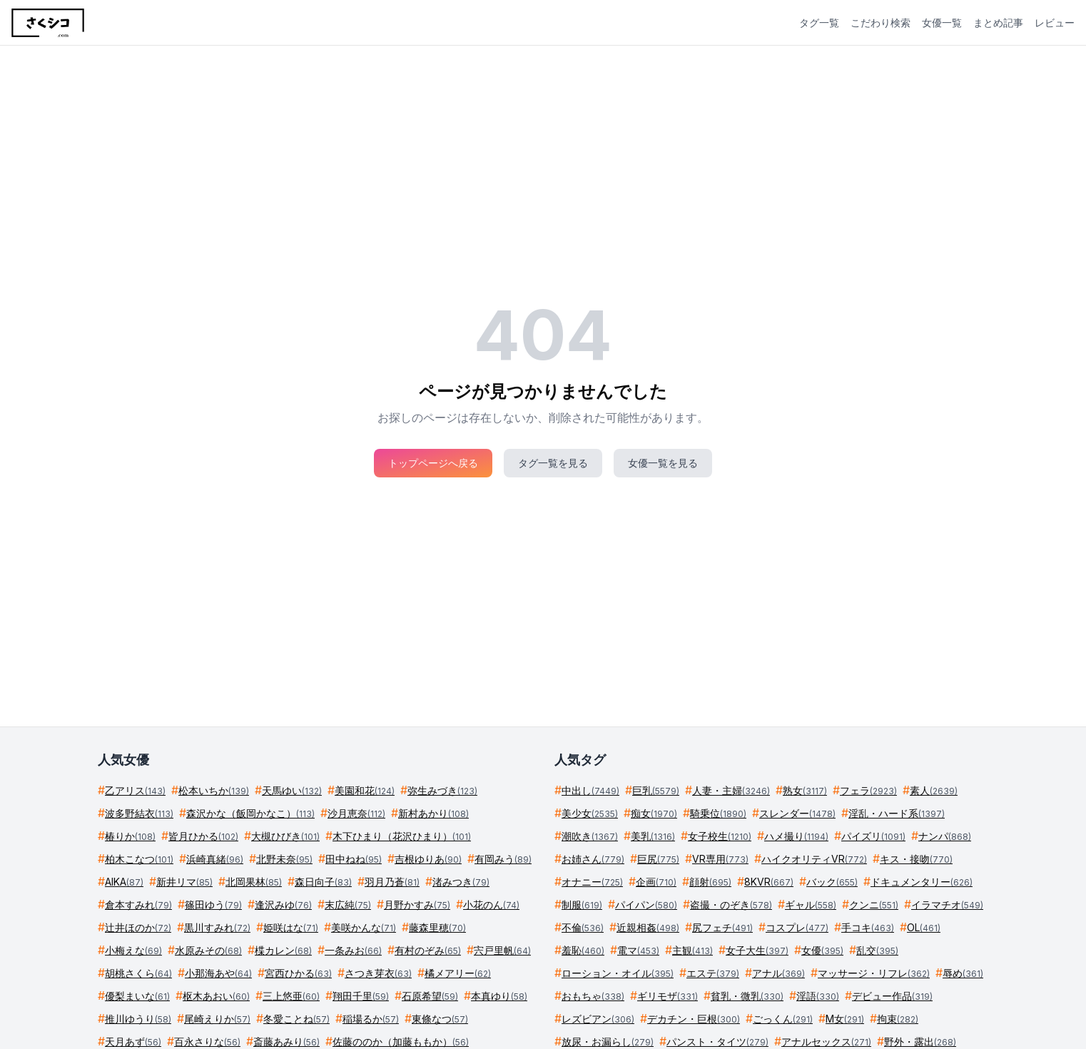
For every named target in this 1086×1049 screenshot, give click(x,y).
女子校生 (719, 836)
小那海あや (218, 973)
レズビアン (598, 1019)
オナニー (592, 882)
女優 (822, 950)
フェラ (868, 790)
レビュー (1055, 22)
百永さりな (207, 1041)
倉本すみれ (138, 904)
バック (832, 882)
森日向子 (323, 882)
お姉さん (593, 859)
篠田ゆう (213, 904)
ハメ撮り (796, 836)
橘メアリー (458, 973)
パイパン (646, 904)
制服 (582, 904)
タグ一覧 (819, 22)
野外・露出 (920, 1041)
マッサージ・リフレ (874, 973)
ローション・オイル (618, 973)
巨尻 (658, 859)
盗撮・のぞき (731, 904)
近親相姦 (647, 927)
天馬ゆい (292, 790)
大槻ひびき (285, 836)
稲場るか (370, 1019)
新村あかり (433, 813)
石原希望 (430, 996)
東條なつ (440, 1019)
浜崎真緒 (214, 859)
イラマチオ (947, 904)
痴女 (654, 813)
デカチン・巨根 (693, 1019)
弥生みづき (442, 790)
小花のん (491, 904)
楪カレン (283, 950)
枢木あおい (216, 996)
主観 (692, 950)
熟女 (805, 790)
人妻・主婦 (731, 790)
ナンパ (944, 836)
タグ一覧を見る (553, 463)
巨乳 (655, 790)
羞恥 (583, 950)
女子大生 (757, 950)
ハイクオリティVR (814, 859)
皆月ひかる (203, 836)
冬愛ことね (296, 1019)
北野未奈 (284, 859)
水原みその (208, 950)
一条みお (353, 950)
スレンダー (797, 813)
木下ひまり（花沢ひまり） (402, 836)
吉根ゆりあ (428, 859)
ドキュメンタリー (922, 882)
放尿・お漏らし (608, 1041)
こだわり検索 (880, 22)
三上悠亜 (291, 996)
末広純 (348, 904)
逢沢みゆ (283, 904)
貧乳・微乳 (747, 996)
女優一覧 (942, 22)
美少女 (590, 813)
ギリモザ (667, 996)
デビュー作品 (892, 996)
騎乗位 (718, 813)
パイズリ (873, 836)
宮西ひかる (298, 973)
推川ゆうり (138, 1019)
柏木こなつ (139, 859)
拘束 (897, 1019)
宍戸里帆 (502, 950)
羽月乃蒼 (392, 882)
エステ (712, 973)
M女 (845, 1019)
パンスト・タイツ (717, 1041)
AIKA (124, 882)
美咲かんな (363, 927)
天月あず (133, 1041)
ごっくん (783, 1019)
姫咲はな (290, 927)
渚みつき (460, 882)
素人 (934, 790)
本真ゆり (499, 996)
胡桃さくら (138, 973)
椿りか (130, 836)
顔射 (710, 882)
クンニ (873, 904)
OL (923, 927)
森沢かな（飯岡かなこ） (250, 813)
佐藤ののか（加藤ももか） (401, 1041)
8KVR (768, 882)
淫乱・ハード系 (896, 813)
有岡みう (503, 859)
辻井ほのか (138, 927)
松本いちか (213, 790)
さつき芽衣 (378, 973)
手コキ (867, 927)
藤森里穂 (437, 927)
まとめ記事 (998, 22)
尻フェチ (722, 927)
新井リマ (184, 882)
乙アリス (135, 790)
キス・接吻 (916, 859)
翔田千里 (361, 996)
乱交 (877, 950)
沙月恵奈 (356, 813)
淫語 (817, 996)
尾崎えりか (217, 1019)
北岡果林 (253, 882)
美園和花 (365, 790)
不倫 (583, 927)
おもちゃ (593, 996)
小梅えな (133, 950)
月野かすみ (417, 904)
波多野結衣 (139, 813)
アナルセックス (826, 1041)
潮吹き (590, 836)
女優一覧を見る (663, 463)
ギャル (810, 904)
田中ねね (353, 859)
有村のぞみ (428, 950)
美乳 (653, 836)
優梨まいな (137, 996)
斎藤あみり (286, 1041)
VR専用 (720, 859)
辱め (963, 973)
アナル (778, 973)
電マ (638, 950)
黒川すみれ (217, 927)
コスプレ (797, 927)
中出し (590, 790)
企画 (656, 882)
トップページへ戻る (433, 463)
